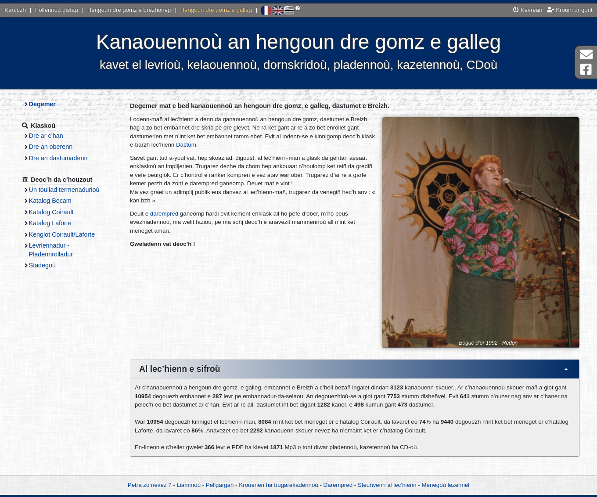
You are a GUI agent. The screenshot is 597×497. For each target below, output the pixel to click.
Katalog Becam (50, 200)
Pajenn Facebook (586, 69)
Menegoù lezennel (446, 485)
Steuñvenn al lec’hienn (387, 485)
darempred (164, 213)
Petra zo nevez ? (150, 485)
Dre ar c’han (46, 135)
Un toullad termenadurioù (64, 189)
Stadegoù (42, 265)
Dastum (186, 144)
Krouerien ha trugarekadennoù (278, 485)
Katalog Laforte (50, 223)
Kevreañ (527, 10)
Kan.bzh (15, 10)
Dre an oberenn (51, 146)
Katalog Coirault (51, 212)
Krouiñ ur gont (570, 10)
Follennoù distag (56, 10)
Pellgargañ (220, 485)
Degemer (42, 104)
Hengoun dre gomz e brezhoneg (129, 10)
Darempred (338, 485)
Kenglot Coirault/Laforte (62, 234)
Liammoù (188, 485)
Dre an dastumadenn (58, 158)
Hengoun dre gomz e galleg (216, 10)
